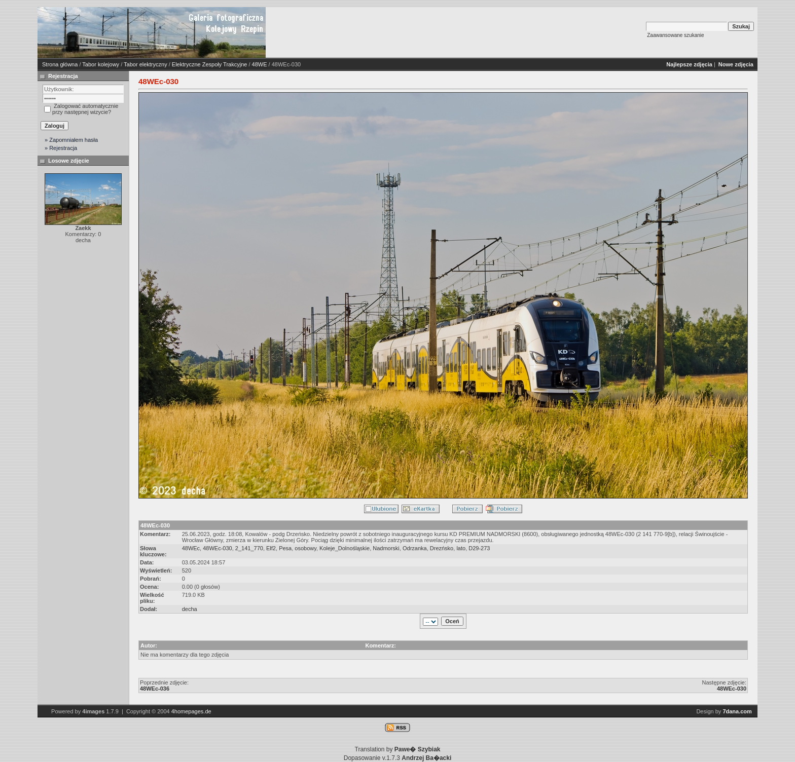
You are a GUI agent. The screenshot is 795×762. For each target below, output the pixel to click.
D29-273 (479, 548)
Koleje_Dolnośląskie (344, 548)
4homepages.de (191, 711)
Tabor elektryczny (145, 64)
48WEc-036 (154, 688)
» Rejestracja (61, 148)
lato (460, 548)
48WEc (191, 548)
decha (189, 609)
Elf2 (271, 548)
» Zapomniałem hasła (71, 140)
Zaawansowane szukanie (675, 35)
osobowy (305, 548)
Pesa (285, 548)
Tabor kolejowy (100, 64)
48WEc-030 (217, 548)
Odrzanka (415, 548)
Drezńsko (441, 548)
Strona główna (60, 64)
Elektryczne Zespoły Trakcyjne (209, 64)
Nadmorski (386, 548)
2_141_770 (249, 548)
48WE (259, 64)
